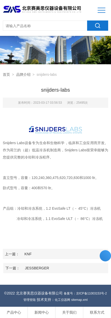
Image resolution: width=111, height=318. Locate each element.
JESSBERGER (37, 268)
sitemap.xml (79, 300)
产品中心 (14, 312)
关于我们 (69, 312)
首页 (6, 74)
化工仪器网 (62, 300)
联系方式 (97, 312)
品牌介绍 (23, 74)
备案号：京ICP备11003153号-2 (85, 293)
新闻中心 (41, 312)
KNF (28, 254)
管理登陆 (29, 300)
